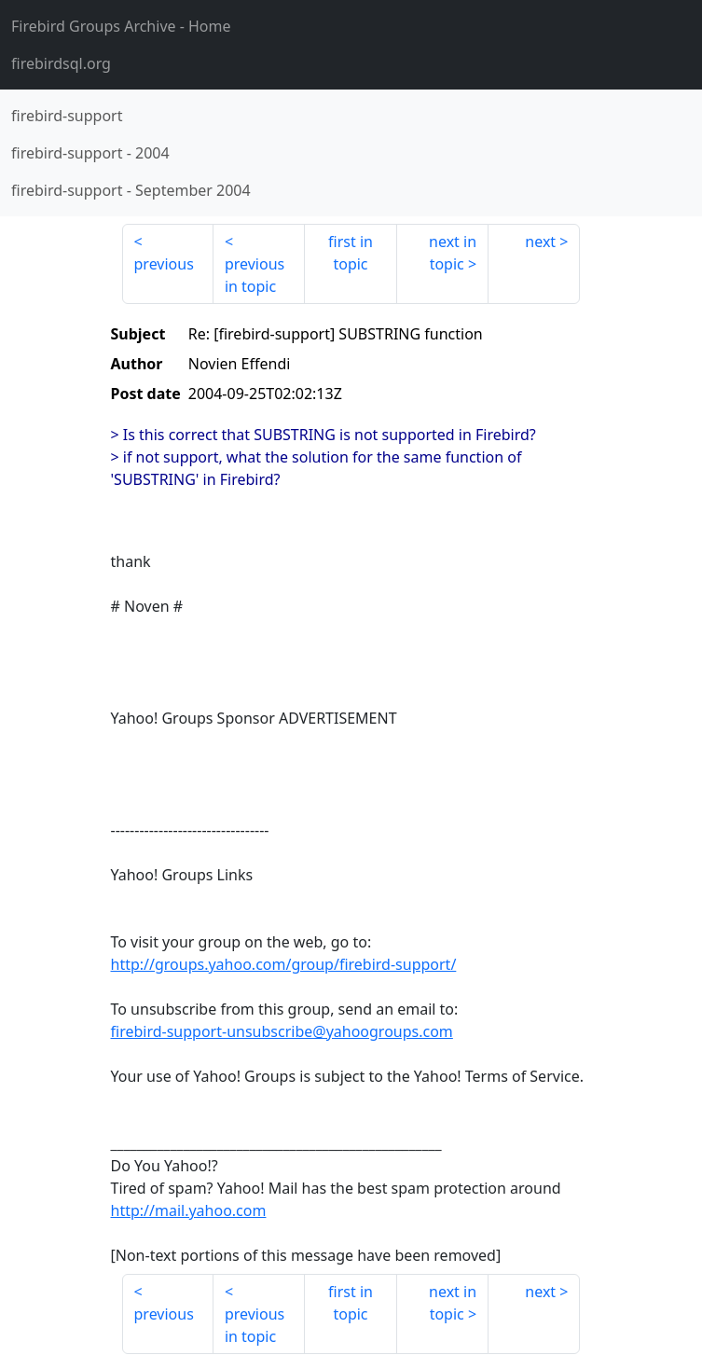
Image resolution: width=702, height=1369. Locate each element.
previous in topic (254, 275)
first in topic (350, 252)
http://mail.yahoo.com (189, 1210)
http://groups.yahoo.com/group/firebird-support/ (284, 964)
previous (164, 264)
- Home (121, 26)
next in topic (452, 252)
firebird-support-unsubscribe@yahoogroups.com (282, 1031)
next (540, 241)
